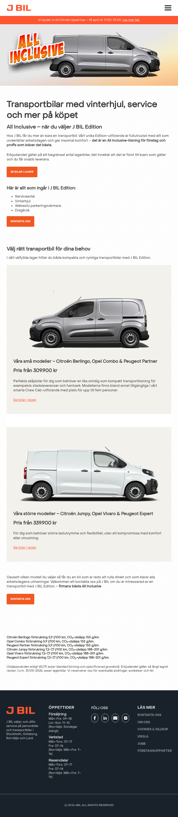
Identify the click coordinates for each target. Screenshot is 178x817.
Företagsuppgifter (154, 751)
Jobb (141, 744)
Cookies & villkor (152, 729)
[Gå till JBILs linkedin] (105, 718)
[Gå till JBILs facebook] (94, 718)
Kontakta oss (20, 221)
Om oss (143, 722)
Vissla (143, 737)
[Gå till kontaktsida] (115, 718)
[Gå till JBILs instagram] (125, 718)
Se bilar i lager (22, 172)
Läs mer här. (131, 20)
